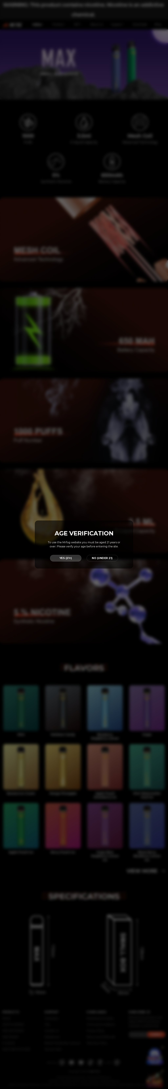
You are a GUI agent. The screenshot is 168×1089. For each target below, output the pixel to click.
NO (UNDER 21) (102, 558)
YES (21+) (66, 558)
